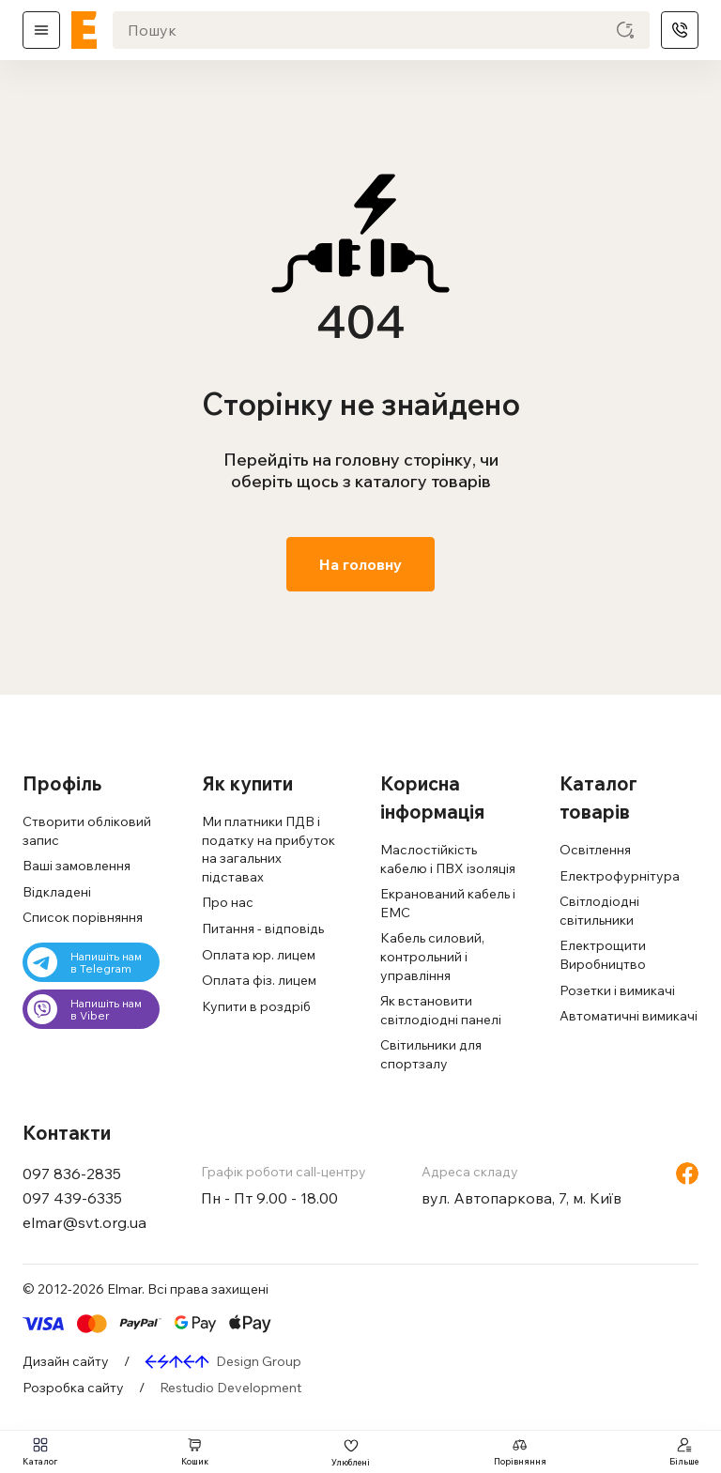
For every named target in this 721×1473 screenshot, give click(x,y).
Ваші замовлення (76, 865)
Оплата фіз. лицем (259, 980)
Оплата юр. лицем (258, 954)
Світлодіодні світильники (599, 910)
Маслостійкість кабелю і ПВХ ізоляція (447, 859)
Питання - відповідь (263, 928)
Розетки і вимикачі (617, 990)
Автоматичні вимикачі (629, 1015)
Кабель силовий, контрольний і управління (432, 956)
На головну (360, 564)
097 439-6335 (72, 1198)
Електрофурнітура (620, 875)
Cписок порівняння (83, 917)
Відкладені (57, 891)
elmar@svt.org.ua (84, 1222)
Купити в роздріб (256, 1006)
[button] (92, 784)
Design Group (258, 1361)
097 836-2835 (72, 1173)
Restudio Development (230, 1387)
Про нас (227, 902)
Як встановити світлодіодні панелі (440, 1010)
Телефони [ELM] (679, 30)
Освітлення (595, 849)
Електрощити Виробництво (603, 955)
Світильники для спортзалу (431, 1054)
